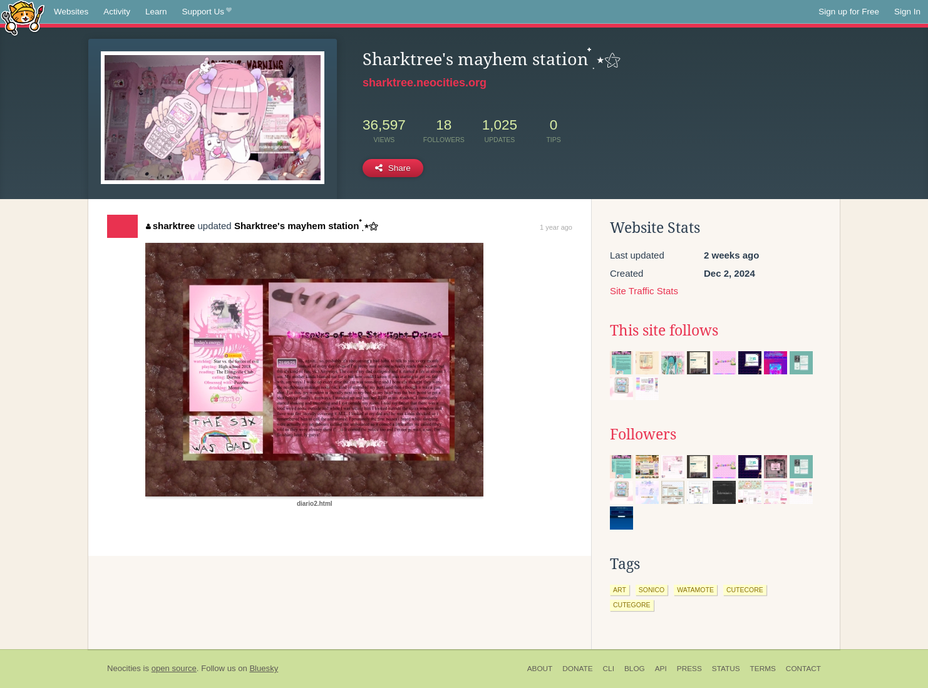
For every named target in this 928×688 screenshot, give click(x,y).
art (619, 589)
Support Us (207, 12)
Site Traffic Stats (644, 290)
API (661, 668)
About (540, 668)
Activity (116, 11)
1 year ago (556, 227)
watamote (695, 589)
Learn (156, 11)
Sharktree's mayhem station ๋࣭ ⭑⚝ (306, 225)
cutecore (744, 589)
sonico (651, 589)
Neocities (124, 668)
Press (689, 668)
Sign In (907, 11)
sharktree (170, 225)
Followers (643, 434)
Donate (577, 668)
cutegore (632, 604)
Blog (634, 668)
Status (726, 668)
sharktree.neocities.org (425, 82)
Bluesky (263, 668)
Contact (803, 668)
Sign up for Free (848, 11)
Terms (763, 668)
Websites (71, 11)
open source (174, 668)
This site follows (664, 330)
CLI (608, 668)
